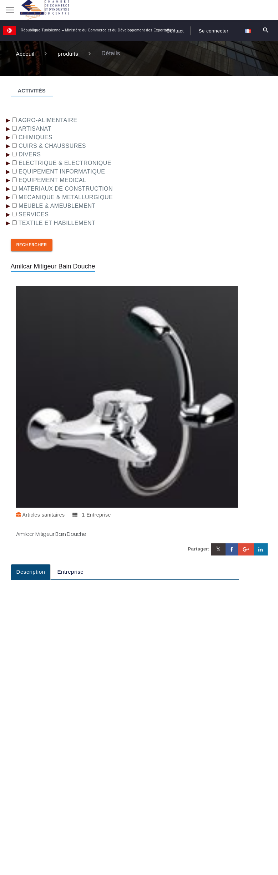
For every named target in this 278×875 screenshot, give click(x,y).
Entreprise (73, 572)
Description (31, 572)
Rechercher (31, 244)
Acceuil (26, 53)
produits (69, 53)
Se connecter (210, 30)
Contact (167, 30)
